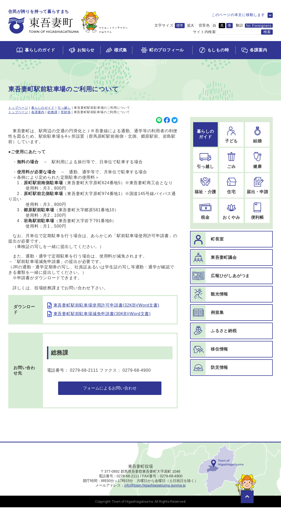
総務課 (52, 112)
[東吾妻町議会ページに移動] (231, 257)
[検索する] (267, 32)
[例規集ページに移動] (231, 312)
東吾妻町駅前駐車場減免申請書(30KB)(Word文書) (102, 313)
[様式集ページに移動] (116, 50)
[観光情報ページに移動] (231, 294)
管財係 (66, 112)
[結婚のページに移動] (257, 134)
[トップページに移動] (68, 22)
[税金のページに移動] (205, 211)
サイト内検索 (204, 32)
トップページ (18, 108)
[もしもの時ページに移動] (213, 50)
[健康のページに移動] (257, 160)
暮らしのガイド (42, 108)
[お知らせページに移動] (81, 50)
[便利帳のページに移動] (257, 211)
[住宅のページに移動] (231, 185)
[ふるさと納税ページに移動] (231, 331)
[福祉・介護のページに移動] (205, 185)
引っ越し (64, 108)
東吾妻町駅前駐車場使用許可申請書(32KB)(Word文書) (106, 305)
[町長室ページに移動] (231, 239)
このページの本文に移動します (238, 15)
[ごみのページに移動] (231, 160)
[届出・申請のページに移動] (257, 185)
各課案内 (37, 112)
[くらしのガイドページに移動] (35, 50)
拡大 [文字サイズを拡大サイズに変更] (190, 25)
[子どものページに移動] (231, 134)
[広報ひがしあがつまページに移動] (231, 276)
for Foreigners (258, 26)
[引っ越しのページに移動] (205, 160)
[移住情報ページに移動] (231, 349)
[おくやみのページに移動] (231, 211)
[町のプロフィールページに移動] (162, 50)
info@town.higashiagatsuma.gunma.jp (155, 492)
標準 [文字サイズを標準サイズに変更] (179, 25)
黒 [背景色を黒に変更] (222, 25)
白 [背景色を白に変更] (214, 25)
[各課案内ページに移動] (254, 50)
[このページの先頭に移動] (247, 496)
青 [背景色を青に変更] (229, 25)
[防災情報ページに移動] (231, 367)
